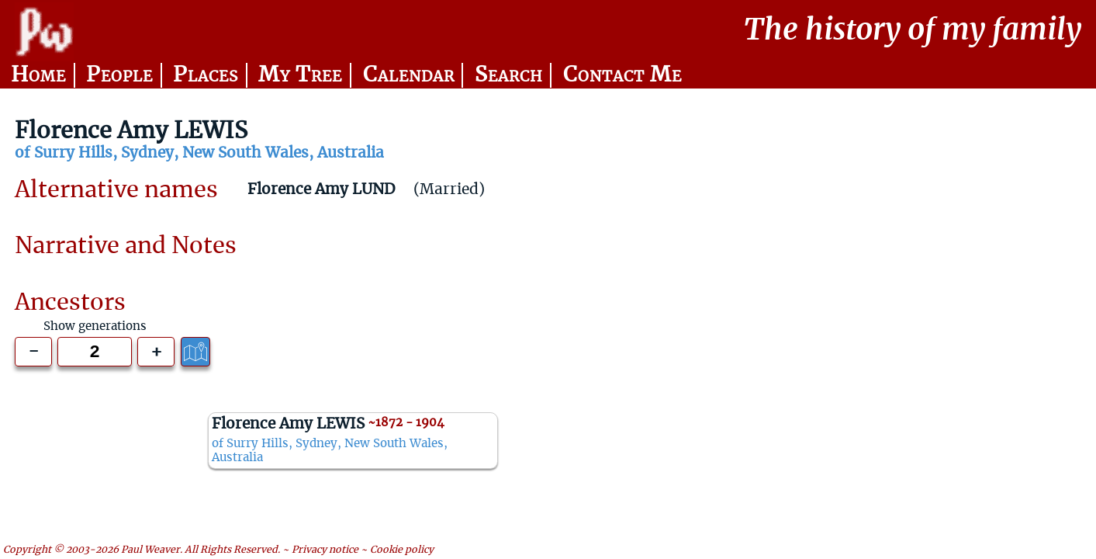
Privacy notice (325, 549)
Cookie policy (402, 549)
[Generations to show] (94, 351)
